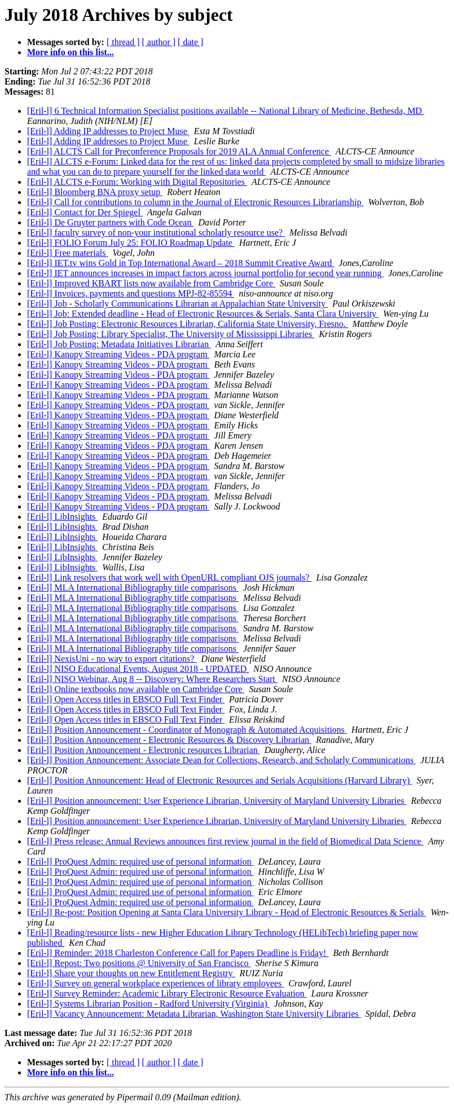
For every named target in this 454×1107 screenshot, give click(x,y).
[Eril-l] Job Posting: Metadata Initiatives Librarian (119, 344)
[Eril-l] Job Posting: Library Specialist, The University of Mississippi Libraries (170, 334)
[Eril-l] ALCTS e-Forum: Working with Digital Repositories (137, 182)
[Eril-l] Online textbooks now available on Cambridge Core (136, 689)
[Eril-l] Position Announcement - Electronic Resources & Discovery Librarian (169, 740)
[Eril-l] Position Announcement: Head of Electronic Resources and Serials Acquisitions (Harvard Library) (219, 780)
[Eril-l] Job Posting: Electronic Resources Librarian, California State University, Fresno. (187, 324)
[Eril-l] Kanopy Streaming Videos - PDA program (118, 354)
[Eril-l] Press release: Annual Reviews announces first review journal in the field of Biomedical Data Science (225, 841)
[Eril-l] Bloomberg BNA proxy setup (94, 192)
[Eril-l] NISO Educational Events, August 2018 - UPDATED (138, 669)
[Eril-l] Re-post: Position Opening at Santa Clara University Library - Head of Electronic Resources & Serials (226, 912)
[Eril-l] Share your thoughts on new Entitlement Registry (131, 973)
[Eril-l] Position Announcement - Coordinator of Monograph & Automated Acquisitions (187, 729)
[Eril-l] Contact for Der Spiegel (85, 212)
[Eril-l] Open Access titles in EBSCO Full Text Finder (125, 699)
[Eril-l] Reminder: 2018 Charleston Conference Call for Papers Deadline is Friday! (178, 953)
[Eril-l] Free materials (67, 253)
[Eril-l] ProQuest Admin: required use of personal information (140, 861)
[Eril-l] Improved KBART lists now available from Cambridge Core (151, 283)
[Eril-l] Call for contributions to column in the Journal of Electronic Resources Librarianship (195, 202)
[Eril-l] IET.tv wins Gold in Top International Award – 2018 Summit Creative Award (180, 263)
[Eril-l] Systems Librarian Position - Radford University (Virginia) (148, 1003)
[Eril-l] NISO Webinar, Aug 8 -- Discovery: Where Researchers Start (152, 679)
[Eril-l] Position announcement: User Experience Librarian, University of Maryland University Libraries (217, 800)
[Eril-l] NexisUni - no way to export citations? (111, 658)
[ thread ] (123, 42)
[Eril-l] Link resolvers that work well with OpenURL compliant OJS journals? (169, 577)
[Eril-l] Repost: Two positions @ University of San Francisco (139, 963)
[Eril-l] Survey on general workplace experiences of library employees (155, 983)
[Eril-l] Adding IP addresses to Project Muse (108, 131)
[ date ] (190, 42)
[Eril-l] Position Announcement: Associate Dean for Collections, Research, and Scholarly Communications (221, 760)
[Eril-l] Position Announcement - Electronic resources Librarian (143, 750)
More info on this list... (70, 52)
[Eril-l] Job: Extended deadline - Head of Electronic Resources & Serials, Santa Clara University (202, 313)
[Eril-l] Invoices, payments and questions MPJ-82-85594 (131, 293)
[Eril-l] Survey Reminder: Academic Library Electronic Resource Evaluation (167, 993)
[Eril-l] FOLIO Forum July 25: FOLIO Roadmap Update (131, 242)
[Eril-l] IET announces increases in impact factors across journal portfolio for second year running (205, 273)
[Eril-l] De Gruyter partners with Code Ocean (110, 222)
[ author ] (159, 42)
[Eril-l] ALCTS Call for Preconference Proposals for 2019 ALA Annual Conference (179, 151)
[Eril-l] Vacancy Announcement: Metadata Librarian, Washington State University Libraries (194, 1014)
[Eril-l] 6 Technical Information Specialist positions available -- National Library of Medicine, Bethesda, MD (225, 111)
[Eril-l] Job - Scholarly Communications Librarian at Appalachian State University (177, 303)
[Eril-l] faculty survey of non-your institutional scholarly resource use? (156, 232)
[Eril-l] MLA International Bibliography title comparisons (133, 587)
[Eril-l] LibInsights (62, 516)
